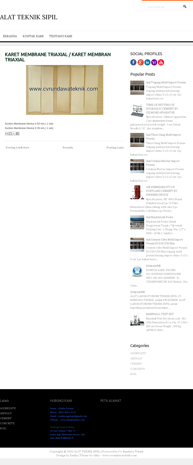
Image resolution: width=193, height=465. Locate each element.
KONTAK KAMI (33, 36)
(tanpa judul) (153, 265)
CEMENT (136, 363)
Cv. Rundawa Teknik (130, 451)
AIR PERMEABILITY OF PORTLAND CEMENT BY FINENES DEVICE (161, 191)
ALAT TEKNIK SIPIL (28, 17)
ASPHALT (136, 358)
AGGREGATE (138, 353)
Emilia (74, 455)
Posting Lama (115, 147)
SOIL (133, 374)
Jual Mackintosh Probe (159, 217)
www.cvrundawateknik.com (119, 455)
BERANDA (10, 36)
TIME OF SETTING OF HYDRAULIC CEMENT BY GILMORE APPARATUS (162, 108)
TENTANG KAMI (60, 36)
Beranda (68, 147)
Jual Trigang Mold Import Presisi (166, 82)
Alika (96, 455)
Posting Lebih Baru (17, 147)
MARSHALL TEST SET (160, 314)
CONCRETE (137, 369)
